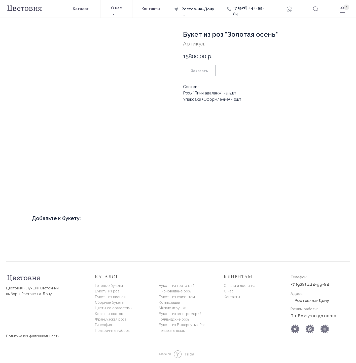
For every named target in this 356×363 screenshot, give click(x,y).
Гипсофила (104, 325)
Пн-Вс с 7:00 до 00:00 (313, 315)
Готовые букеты (109, 286)
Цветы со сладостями (113, 308)
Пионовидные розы (175, 291)
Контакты (232, 297)
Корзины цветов (109, 314)
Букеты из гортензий (177, 286)
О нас (228, 291)
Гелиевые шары (172, 331)
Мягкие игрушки (172, 308)
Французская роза (110, 319)
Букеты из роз (107, 291)
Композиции (169, 302)
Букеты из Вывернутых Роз (182, 325)
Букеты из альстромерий (180, 314)
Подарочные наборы (112, 331)
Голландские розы (174, 319)
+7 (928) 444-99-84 (310, 284)
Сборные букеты (109, 302)
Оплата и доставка (239, 286)
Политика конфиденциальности (32, 336)
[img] (309, 329)
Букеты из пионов (110, 297)
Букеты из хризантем (177, 297)
